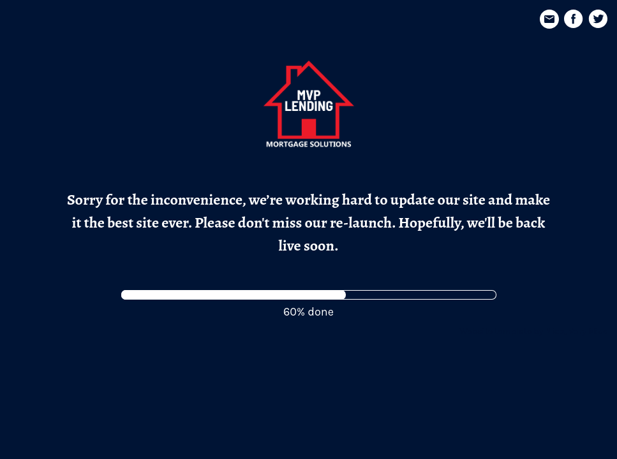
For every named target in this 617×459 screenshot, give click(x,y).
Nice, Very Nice (576, 331)
